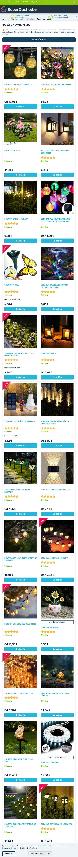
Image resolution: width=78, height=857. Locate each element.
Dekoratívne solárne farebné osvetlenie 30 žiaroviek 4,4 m (55, 220)
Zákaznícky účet (61, 11)
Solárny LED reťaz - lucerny (54, 558)
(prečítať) (33, 848)
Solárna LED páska (50, 762)
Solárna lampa (48, 353)
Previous (2, 17)
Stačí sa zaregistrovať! (32, 1)
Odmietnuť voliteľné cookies (40, 853)
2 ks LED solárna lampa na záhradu (17, 491)
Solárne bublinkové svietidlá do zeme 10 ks (20, 825)
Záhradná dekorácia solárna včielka (55, 694)
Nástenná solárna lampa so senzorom (55, 152)
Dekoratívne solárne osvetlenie (20, 624)
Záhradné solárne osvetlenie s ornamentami (19, 354)
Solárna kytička (12, 151)
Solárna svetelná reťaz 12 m (18, 693)
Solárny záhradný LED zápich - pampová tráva (56, 422)
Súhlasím (8, 853)
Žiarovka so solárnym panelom (19, 421)
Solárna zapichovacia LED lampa (56, 824)
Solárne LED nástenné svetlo (55, 490)
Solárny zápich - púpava (16, 219)
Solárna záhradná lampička (18, 85)
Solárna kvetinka (49, 627)
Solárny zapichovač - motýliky (56, 85)
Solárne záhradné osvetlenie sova (18, 760)
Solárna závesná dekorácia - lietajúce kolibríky (55, 286)
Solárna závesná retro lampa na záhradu (20, 559)
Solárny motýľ (11, 285)
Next (76, 17)
